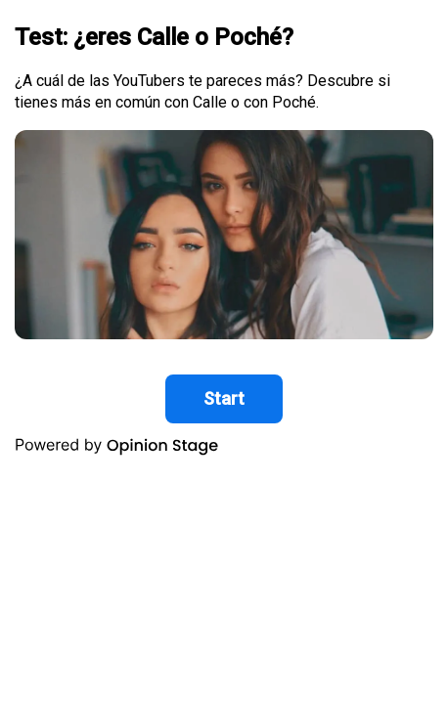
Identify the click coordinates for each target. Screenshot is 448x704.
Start (224, 398)
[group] (224, 236)
